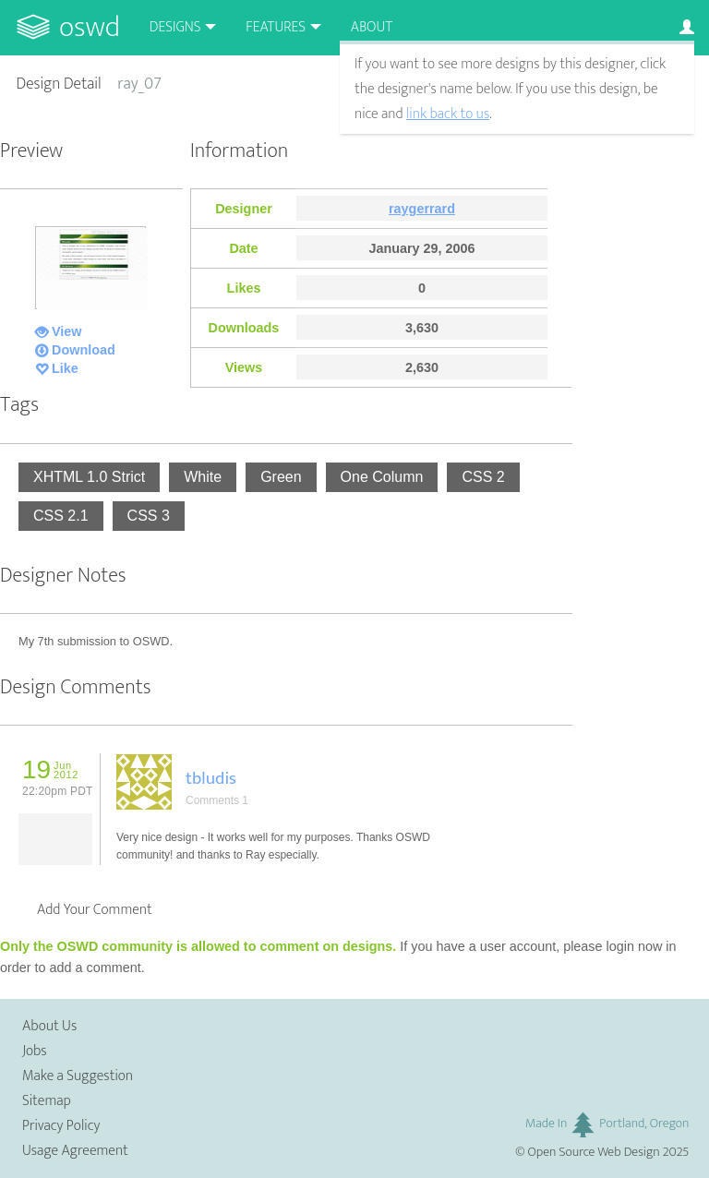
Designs (175, 27)
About (371, 27)
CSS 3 (148, 515)
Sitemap (46, 1100)
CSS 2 (483, 477)
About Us (49, 1026)
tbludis (211, 778)
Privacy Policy (61, 1125)
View (67, 331)
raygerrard (422, 208)
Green (280, 477)
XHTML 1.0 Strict (89, 477)
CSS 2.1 (61, 515)
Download (83, 350)
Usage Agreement (75, 1150)
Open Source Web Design (594, 1152)
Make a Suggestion (77, 1076)
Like (65, 368)
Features (276, 27)
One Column (382, 477)
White (203, 477)
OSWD (89, 27)
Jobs (34, 1051)
